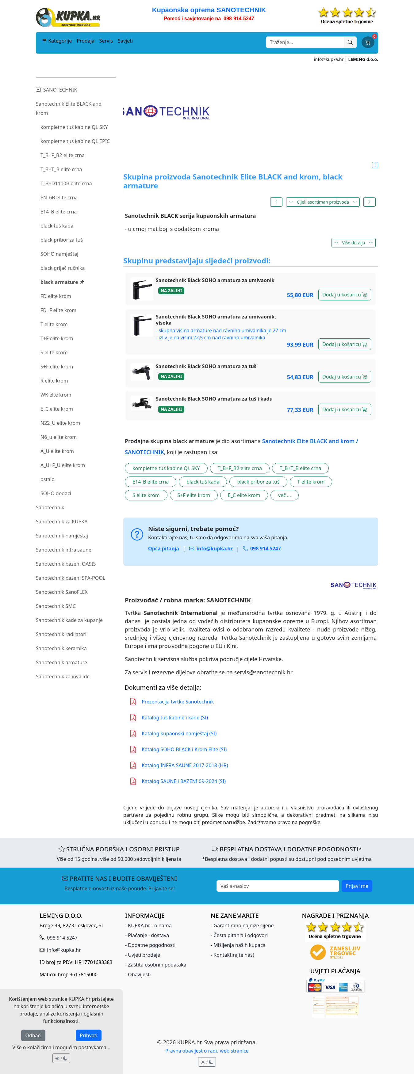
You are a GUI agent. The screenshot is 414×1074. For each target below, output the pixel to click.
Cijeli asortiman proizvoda (323, 202)
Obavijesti (139, 974)
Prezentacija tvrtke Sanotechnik (171, 701)
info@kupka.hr (328, 59)
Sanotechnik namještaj (62, 535)
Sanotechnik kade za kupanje (69, 620)
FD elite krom (55, 296)
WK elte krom (55, 394)
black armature (62, 282)
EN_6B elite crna (59, 197)
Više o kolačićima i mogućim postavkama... (61, 1047)
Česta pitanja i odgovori (240, 935)
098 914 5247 (62, 937)
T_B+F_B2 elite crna (62, 155)
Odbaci (33, 1035)
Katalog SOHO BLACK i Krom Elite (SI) (178, 749)
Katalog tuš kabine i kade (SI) (168, 717)
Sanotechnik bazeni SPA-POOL (70, 578)
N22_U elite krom (60, 423)
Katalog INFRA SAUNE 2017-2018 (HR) (178, 765)
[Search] (305, 42)
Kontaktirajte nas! (233, 955)
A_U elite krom (57, 451)
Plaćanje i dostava (148, 935)
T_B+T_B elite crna (61, 169)
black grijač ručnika (62, 268)
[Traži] (350, 42)
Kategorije (57, 40)
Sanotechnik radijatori (61, 634)
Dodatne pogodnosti (151, 945)
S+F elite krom (56, 366)
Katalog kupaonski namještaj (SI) (173, 733)
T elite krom (54, 324)
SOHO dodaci (55, 493)
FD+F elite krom (58, 310)
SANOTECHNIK (56, 89)
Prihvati (88, 1035)
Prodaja (85, 40)
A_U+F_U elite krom (62, 465)
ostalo (47, 479)
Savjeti (125, 40)
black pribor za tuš (61, 239)
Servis (106, 40)
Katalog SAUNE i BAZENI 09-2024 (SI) (177, 781)
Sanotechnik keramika (61, 648)
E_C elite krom (56, 408)
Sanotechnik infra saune (63, 549)
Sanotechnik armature (61, 662)
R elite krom (54, 380)
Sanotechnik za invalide (63, 676)
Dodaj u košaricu (344, 294)
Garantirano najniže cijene (243, 925)
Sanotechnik (50, 507)
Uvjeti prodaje (144, 955)
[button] (375, 165)
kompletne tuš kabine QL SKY (74, 127)
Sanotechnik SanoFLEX (62, 592)
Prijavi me (357, 886)
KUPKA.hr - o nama (149, 925)
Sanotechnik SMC (56, 606)
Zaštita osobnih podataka (157, 964)
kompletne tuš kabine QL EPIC (75, 141)
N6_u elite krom (58, 437)
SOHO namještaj (59, 254)
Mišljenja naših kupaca (239, 945)
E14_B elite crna (58, 211)
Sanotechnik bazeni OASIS (66, 563)
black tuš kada (56, 225)
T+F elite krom (56, 338)
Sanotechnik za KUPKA (61, 521)
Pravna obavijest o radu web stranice (206, 1050)
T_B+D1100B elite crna (66, 183)
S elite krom (54, 352)
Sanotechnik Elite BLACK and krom (69, 108)
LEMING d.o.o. (363, 59)
